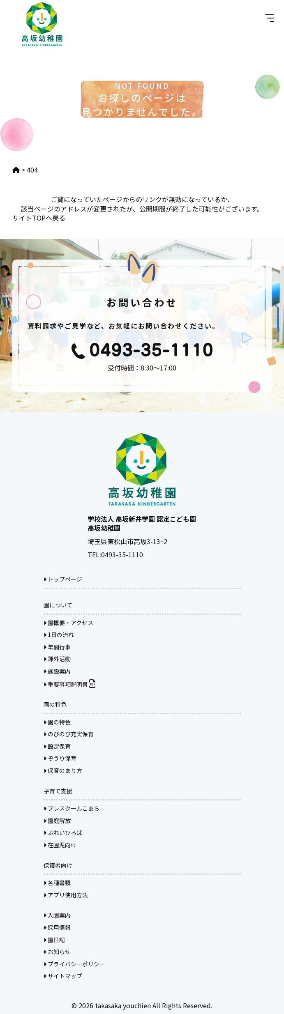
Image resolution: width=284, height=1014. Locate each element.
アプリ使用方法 (66, 895)
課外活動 (57, 659)
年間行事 (57, 647)
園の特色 (57, 722)
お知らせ (57, 951)
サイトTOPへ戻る (38, 218)
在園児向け (60, 845)
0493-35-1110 (122, 554)
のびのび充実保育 (69, 734)
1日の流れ (59, 634)
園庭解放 (57, 820)
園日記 (54, 940)
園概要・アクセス (68, 623)
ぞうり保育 (60, 758)
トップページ (63, 579)
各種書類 (57, 882)
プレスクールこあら (71, 808)
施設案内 (57, 671)
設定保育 (57, 746)
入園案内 (57, 915)
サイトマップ (63, 976)
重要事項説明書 (69, 684)
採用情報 (57, 927)
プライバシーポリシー (74, 964)
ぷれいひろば (63, 832)
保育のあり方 (63, 770)
